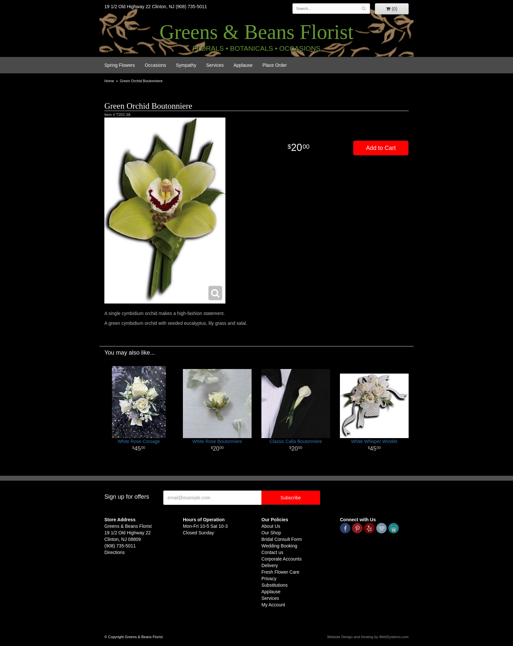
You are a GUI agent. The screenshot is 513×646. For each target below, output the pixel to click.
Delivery (269, 565)
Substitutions (274, 585)
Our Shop (271, 532)
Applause (243, 65)
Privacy (268, 578)
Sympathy (186, 65)
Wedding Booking (279, 545)
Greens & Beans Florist (256, 32)
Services (215, 65)
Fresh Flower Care (280, 572)
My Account (273, 604)
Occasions (155, 65)
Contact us (272, 552)
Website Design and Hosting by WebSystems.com (368, 637)
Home (109, 81)
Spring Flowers (119, 65)
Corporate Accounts (281, 559)
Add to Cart (381, 148)
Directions (114, 552)
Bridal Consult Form (281, 539)
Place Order (274, 65)
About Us (270, 526)
